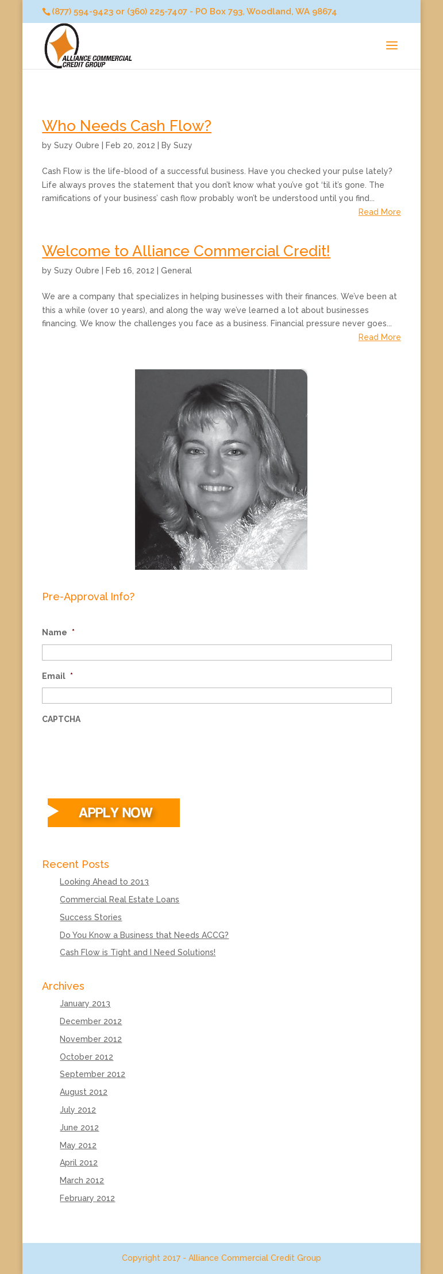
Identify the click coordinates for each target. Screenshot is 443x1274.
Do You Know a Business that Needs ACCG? (144, 935)
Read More (380, 212)
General (176, 270)
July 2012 (78, 1109)
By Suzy (176, 145)
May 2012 (78, 1145)
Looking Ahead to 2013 (104, 881)
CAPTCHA (61, 719)
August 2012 (83, 1092)
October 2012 (86, 1056)
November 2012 (91, 1039)
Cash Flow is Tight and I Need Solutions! (137, 952)
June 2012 (79, 1127)
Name (58, 632)
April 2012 (79, 1162)
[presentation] (129, 753)
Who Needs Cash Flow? (126, 125)
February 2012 (87, 1198)
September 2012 (92, 1074)
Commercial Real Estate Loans (119, 899)
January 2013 (85, 1003)
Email (57, 676)
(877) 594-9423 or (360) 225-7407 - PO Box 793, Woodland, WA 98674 (194, 11)
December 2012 (91, 1021)
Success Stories (91, 917)
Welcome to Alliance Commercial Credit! (186, 251)
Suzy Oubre (76, 145)
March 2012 (82, 1180)
